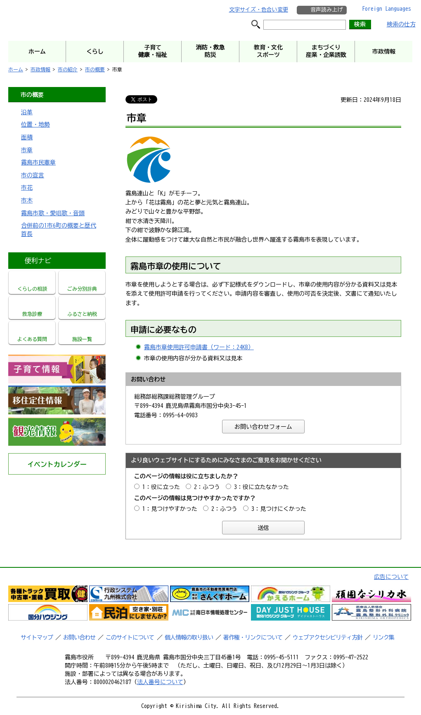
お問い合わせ (79, 637)
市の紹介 (68, 69)
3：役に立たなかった (261, 487)
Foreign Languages (386, 9)
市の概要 (95, 69)
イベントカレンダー (57, 464)
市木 (27, 200)
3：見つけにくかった (278, 509)
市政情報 (40, 69)
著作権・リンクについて (252, 637)
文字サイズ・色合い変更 (258, 9)
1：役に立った (161, 487)
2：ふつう (207, 487)
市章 (27, 150)
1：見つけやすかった (169, 509)
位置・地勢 (35, 124)
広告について (391, 577)
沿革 (27, 112)
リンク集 (383, 637)
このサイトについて (130, 637)
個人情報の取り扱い (189, 637)
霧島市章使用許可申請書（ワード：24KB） (199, 347)
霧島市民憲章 (38, 162)
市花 (27, 188)
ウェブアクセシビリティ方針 (327, 637)
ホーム (15, 69)
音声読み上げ (326, 9)
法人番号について (160, 682)
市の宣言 (32, 175)
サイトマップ (37, 637)
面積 (27, 137)
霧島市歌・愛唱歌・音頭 (53, 213)
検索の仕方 (401, 24)
